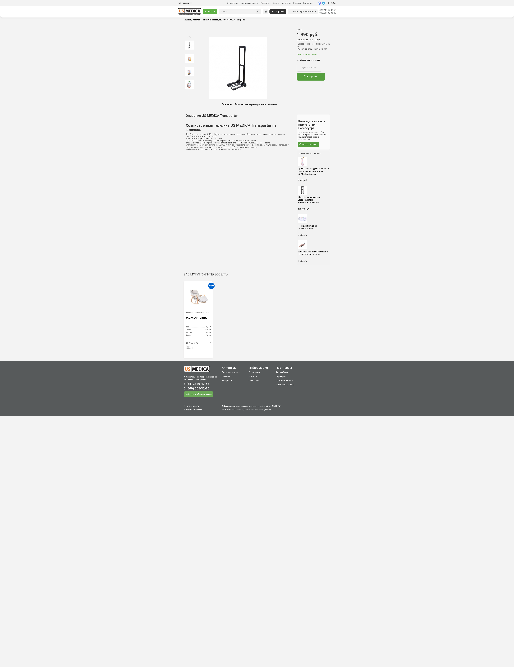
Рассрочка (265, 3)
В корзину (310, 77)
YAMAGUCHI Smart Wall (313, 200)
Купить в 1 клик (309, 67)
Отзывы (272, 104)
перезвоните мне (308, 144)
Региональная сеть (285, 384)
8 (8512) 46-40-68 (327, 10)
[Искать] (258, 11)
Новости (297, 3)
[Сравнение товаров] (265, 11)
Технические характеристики (250, 104)
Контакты (308, 3)
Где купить (286, 3)
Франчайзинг (282, 372)
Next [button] (189, 95)
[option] (189, 45)
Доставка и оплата (249, 3)
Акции (276, 3)
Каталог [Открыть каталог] (210, 11)
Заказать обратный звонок (302, 11)
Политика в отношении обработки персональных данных (246, 410)
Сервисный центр (284, 380)
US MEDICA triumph (313, 171)
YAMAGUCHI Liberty (196, 317)
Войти (331, 3)
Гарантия (226, 376)
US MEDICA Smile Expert (313, 253)
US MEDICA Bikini (313, 227)
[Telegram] (323, 3)
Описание (227, 104)
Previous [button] (189, 37)
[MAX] (319, 3)
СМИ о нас (254, 380)
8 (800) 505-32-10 (327, 13)
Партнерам (281, 376)
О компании (232, 3)
